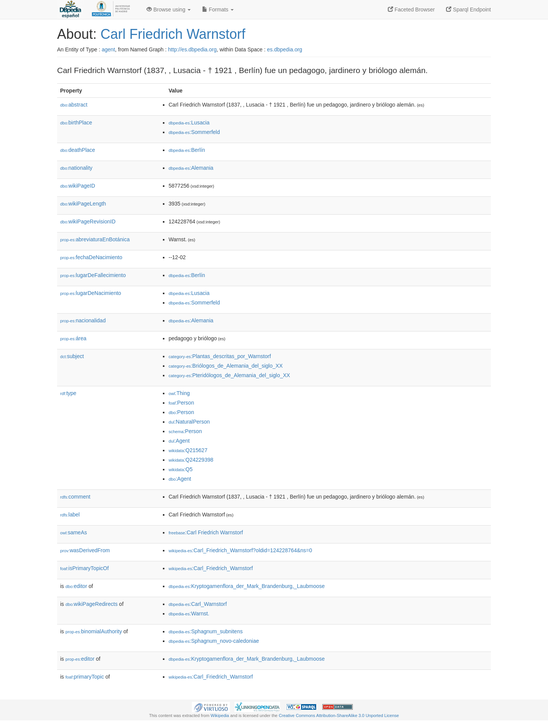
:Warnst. (189, 613)
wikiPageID (77, 186)
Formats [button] (218, 9)
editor (76, 586)
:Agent (179, 441)
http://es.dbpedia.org (192, 49)
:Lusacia (189, 123)
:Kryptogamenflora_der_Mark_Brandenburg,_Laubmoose (247, 586)
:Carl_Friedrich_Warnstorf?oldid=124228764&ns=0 (240, 550)
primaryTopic (84, 677)
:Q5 (181, 469)
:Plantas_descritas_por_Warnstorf (220, 356)
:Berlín (187, 150)
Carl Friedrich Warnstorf (172, 34)
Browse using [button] (169, 9)
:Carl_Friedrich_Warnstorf (211, 568)
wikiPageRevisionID (88, 221)
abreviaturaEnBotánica (95, 239)
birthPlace (76, 123)
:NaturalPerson (189, 422)
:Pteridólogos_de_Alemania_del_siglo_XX (229, 375)
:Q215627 (188, 450)
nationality (76, 168)
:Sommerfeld (194, 132)
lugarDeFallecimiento (93, 275)
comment (75, 497)
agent (108, 49)
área (73, 338)
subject (72, 356)
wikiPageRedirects (91, 604)
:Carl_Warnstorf (198, 604)
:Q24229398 (191, 460)
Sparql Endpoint (468, 9)
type (68, 393)
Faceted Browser (411, 9)
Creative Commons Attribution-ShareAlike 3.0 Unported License (339, 715)
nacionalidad (83, 320)
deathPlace (77, 150)
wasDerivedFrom (85, 550)
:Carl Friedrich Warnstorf (206, 532)
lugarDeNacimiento (90, 293)
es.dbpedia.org (285, 49)
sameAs (73, 532)
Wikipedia (219, 715)
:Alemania (191, 168)
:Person (181, 403)
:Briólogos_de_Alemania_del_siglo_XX (226, 366)
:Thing (179, 393)
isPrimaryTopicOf (84, 568)
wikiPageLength (83, 204)
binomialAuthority (93, 631)
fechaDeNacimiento (91, 257)
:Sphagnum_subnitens (206, 631)
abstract (74, 105)
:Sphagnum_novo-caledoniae (214, 641)
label (70, 514)
